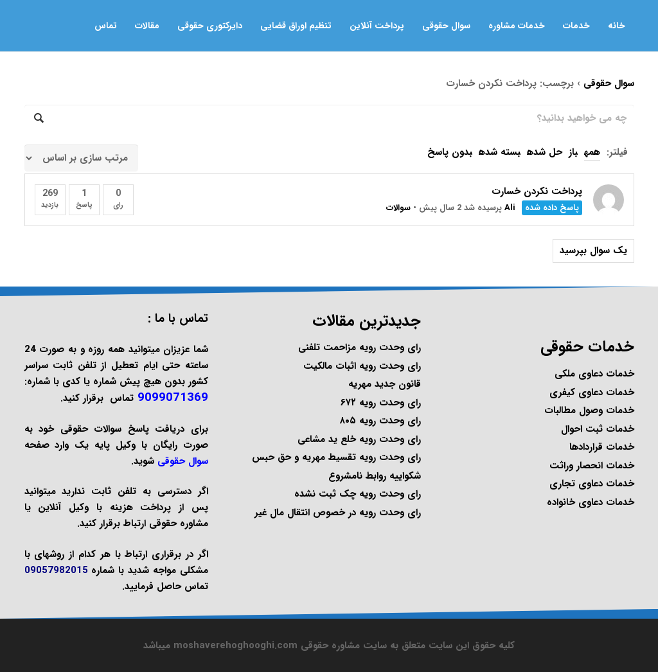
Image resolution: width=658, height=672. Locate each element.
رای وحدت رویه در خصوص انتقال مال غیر (337, 512)
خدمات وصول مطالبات (589, 410)
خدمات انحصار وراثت (591, 465)
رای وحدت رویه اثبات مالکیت (362, 366)
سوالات (398, 208)
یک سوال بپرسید (593, 250)
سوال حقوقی (608, 83)
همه (592, 152)
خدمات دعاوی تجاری (591, 483)
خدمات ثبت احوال (597, 429)
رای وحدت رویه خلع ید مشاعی (359, 439)
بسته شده (499, 152)
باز (573, 152)
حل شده (544, 152)
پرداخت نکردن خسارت (537, 191)
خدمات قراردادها (601, 447)
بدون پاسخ (449, 152)
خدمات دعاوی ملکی (594, 374)
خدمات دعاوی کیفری (591, 392)
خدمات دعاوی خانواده (590, 502)
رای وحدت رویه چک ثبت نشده (357, 494)
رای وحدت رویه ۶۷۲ (381, 403)
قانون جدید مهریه (384, 384)
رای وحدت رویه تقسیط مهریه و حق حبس (336, 457)
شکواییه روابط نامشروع (374, 476)
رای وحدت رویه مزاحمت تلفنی (359, 347)
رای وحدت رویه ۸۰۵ (380, 421)
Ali (509, 208)
